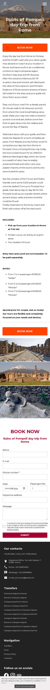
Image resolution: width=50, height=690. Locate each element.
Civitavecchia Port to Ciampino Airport (20, 626)
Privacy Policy (10, 654)
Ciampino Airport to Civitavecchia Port (20, 630)
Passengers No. (38, 484)
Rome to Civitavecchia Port (16, 606)
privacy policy (13, 529)
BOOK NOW (25, 47)
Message (7, 506)
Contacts (8, 658)
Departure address (12, 495)
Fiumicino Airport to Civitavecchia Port (20, 614)
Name (6, 450)
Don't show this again (25, 686)
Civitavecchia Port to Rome (16, 602)
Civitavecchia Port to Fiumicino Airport (20, 610)
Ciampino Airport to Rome (15, 618)
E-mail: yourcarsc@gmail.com (21, 578)
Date (5, 484)
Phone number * (11, 472)
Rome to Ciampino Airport (15, 622)
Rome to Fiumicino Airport (15, 598)
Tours (6, 650)
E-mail (6, 461)
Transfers (8, 646)
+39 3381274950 (22, 567)
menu (44, 4)
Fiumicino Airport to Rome (15, 593)
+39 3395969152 (25, 572)
